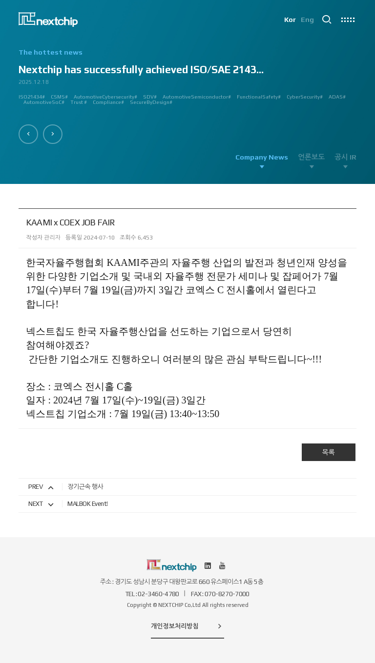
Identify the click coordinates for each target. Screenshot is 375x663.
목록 (328, 452)
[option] (187, 80)
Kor (290, 19)
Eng (307, 19)
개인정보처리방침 (187, 626)
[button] (28, 134)
